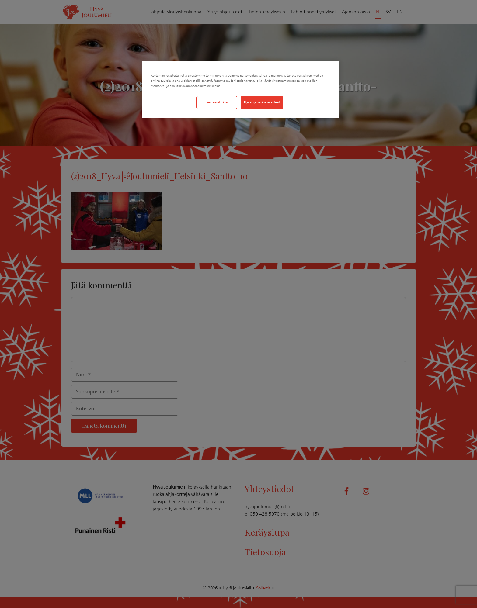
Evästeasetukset (216, 102)
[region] (240, 89)
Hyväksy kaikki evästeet (262, 102)
